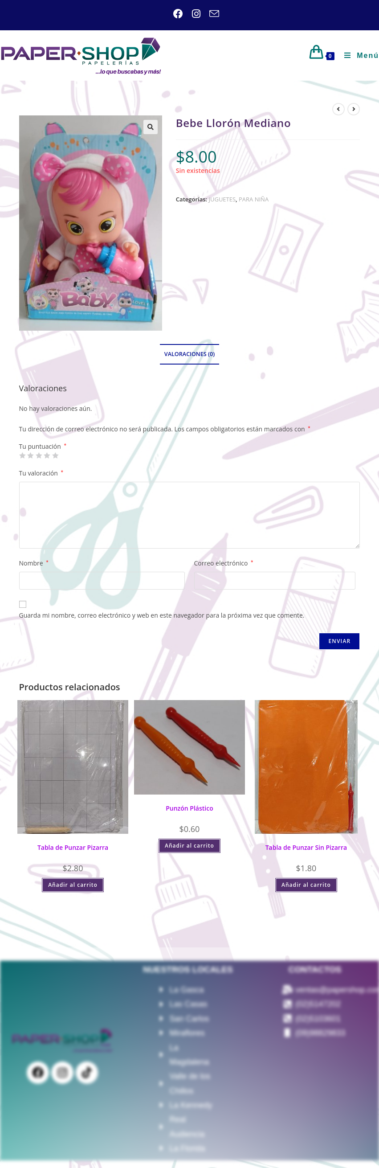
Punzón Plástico (189, 808)
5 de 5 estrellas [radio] (55, 455)
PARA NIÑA (254, 199)
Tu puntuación (42, 446)
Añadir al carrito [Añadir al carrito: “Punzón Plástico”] (189, 845)
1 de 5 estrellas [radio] (22, 455)
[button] (150, 127)
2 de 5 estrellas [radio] (30, 455)
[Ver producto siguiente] (353, 109)
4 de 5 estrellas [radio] (47, 455)
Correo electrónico (223, 563)
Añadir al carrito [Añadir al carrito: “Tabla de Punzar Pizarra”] (73, 885)
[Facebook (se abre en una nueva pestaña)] (178, 14)
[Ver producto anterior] (338, 109)
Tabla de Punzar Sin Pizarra (306, 847)
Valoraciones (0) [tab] (189, 354)
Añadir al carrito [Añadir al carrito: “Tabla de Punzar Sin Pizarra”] (306, 885)
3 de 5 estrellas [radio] (39, 455)
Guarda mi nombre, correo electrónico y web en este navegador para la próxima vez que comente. (162, 615)
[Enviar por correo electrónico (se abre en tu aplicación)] (209, 14)
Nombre (34, 563)
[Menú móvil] (358, 55)
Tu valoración (41, 473)
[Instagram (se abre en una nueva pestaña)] (191, 14)
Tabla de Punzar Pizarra (72, 847)
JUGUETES (222, 199)
